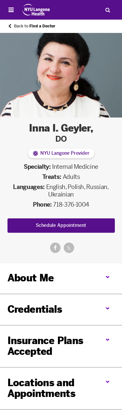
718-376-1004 (71, 204)
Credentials (34, 309)
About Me (30, 278)
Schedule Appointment (61, 225)
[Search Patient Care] (107, 10)
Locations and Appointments (41, 388)
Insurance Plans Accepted (45, 346)
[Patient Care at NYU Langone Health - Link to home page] (36, 9)
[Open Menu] (11, 9)
